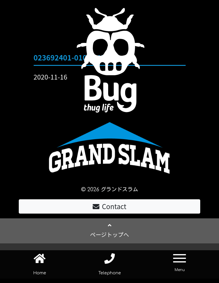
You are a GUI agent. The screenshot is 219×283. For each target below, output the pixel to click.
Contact (109, 207)
